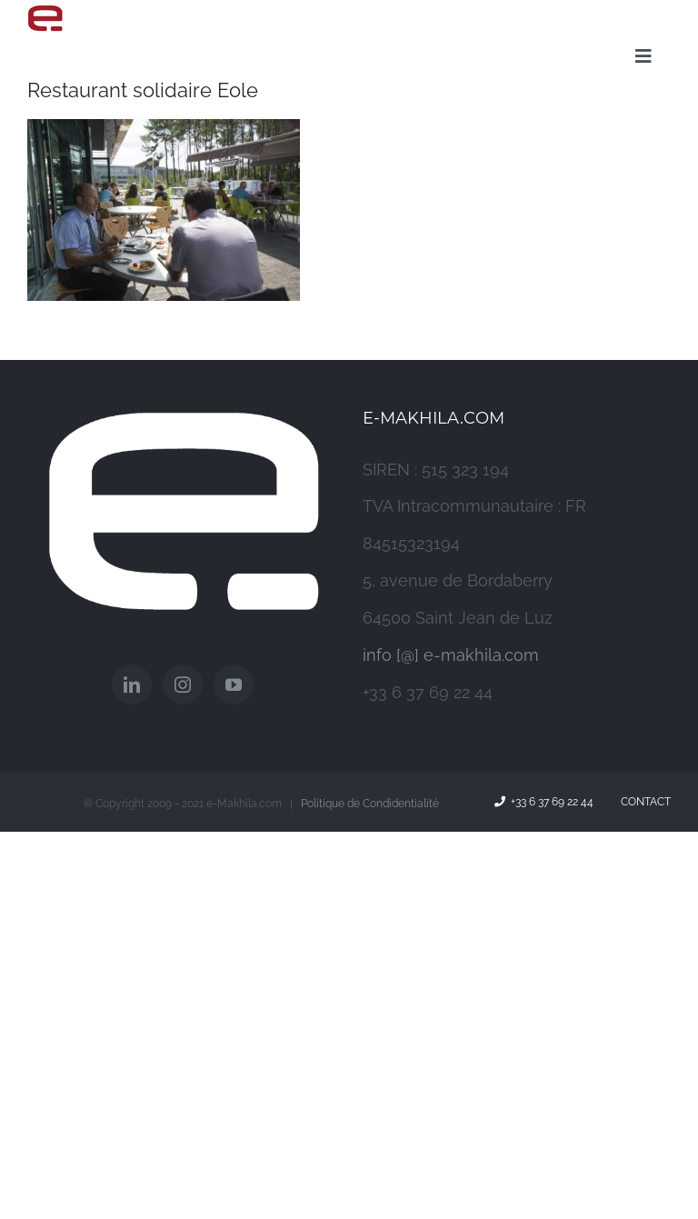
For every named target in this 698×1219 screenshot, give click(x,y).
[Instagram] (183, 684)
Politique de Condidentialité (370, 803)
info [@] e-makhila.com (451, 654)
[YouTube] (234, 684)
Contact (643, 801)
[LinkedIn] (132, 684)
